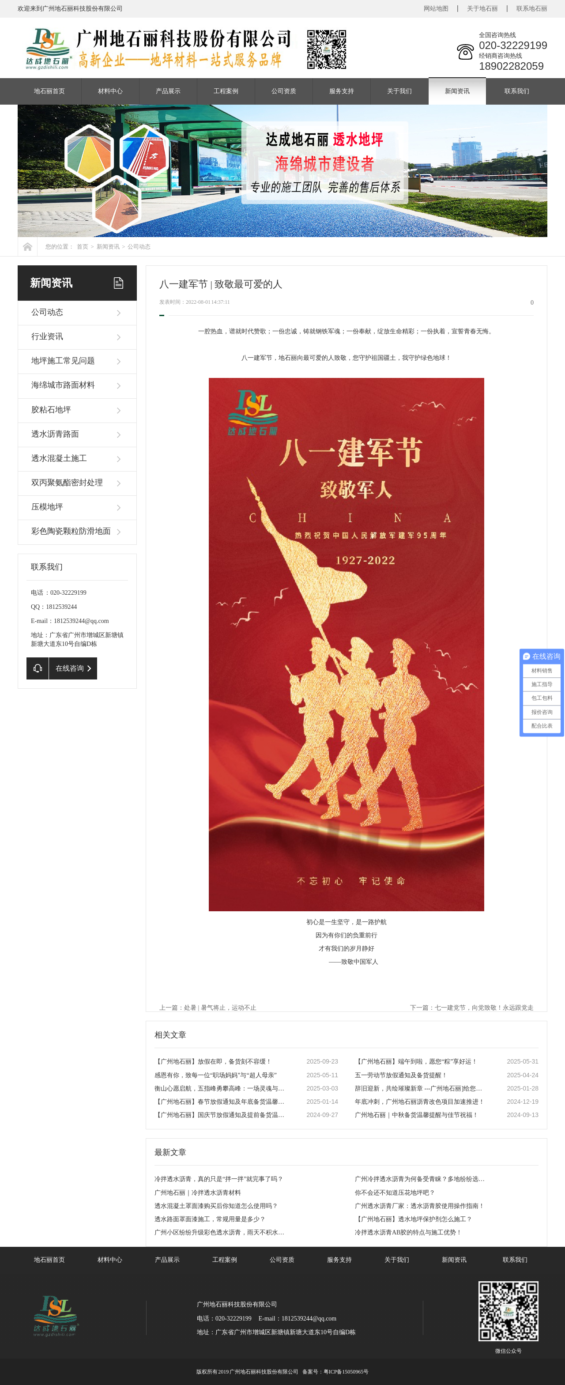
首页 (82, 246)
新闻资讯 (457, 91)
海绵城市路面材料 (63, 385)
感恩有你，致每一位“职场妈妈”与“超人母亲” (215, 1075)
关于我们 (399, 91)
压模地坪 (47, 506)
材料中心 (110, 91)
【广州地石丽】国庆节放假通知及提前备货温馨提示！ (221, 1115)
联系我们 (517, 91)
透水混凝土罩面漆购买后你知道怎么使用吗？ (216, 1206)
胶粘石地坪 (51, 409)
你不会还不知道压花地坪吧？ (395, 1192)
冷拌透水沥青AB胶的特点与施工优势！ (408, 1232)
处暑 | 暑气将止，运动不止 (220, 1007)
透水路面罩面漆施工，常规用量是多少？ (210, 1219)
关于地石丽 (482, 8)
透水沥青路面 (55, 434)
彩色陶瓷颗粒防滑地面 (71, 531)
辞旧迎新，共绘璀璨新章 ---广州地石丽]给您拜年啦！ (421, 1088)
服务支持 (341, 91)
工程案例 (226, 91)
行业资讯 (47, 336)
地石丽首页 (49, 91)
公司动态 (139, 246)
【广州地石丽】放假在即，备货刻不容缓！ (213, 1061)
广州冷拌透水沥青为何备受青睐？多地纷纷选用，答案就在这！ (421, 1179)
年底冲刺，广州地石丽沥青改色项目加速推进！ (420, 1101)
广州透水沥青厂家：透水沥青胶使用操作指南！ (420, 1206)
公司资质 (283, 91)
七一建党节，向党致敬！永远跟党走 (484, 1007)
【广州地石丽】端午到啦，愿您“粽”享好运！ (416, 1061)
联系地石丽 (531, 8)
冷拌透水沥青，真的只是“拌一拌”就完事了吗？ (218, 1179)
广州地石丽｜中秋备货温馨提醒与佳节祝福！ (416, 1115)
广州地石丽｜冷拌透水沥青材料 (197, 1192)
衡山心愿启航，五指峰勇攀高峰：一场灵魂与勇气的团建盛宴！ (221, 1088)
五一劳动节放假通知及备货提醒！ (401, 1075)
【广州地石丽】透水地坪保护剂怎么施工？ (413, 1219)
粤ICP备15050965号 (346, 1372)
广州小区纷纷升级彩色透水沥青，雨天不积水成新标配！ (221, 1232)
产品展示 (168, 91)
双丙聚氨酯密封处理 (67, 482)
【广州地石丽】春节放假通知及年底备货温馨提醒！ (221, 1101)
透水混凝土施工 (59, 458)
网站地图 (436, 8)
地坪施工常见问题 (63, 360)
